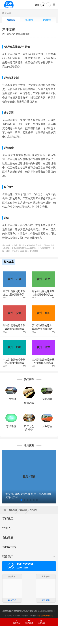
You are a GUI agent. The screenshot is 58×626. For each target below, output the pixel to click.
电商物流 (47, 20)
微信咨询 (28, 623)
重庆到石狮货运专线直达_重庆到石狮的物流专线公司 (14, 294)
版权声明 (8, 615)
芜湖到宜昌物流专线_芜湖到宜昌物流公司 (43, 362)
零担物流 (11, 426)
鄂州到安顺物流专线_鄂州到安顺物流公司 (14, 328)
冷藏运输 (47, 399)
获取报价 (41, 622)
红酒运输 (29, 402)
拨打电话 (17, 622)
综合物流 (29, 20)
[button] (21, 500)
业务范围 (14, 510)
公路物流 (11, 399)
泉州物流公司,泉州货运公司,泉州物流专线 (19, 611)
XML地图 (32, 615)
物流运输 (6, 13)
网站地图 (24, 615)
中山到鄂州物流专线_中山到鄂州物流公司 (14, 362)
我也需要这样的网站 (45, 615)
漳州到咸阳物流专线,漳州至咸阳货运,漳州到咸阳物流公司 (43, 328)
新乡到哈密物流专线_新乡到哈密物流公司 (43, 294)
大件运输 (8, 29)
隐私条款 (16, 615)
